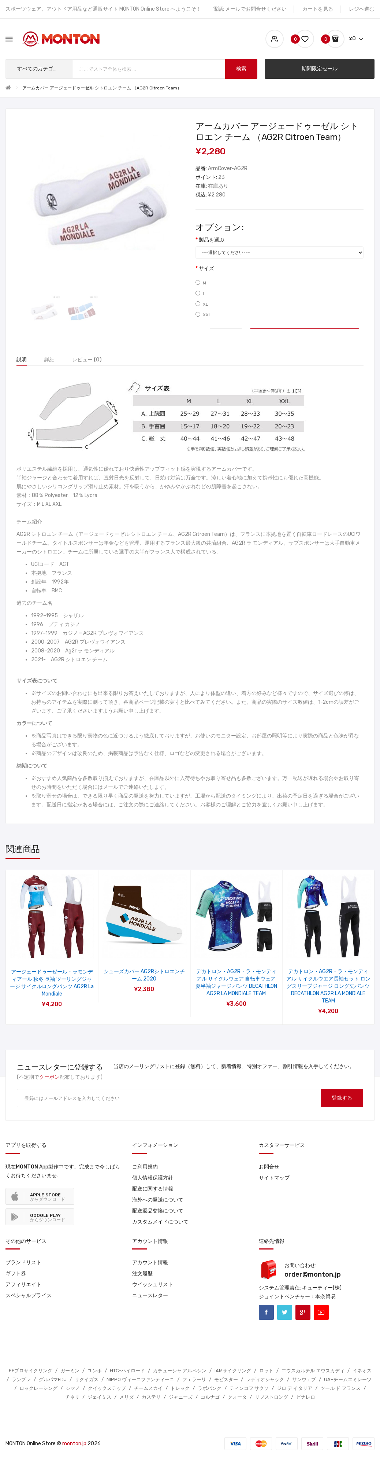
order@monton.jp (312, 1274)
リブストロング (271, 1397)
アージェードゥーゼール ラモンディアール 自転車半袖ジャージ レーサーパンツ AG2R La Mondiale (144, 978)
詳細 (49, 360)
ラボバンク (209, 1388)
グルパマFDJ (53, 1379)
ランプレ (21, 1379)
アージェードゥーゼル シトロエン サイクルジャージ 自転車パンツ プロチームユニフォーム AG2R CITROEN (52, 979)
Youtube (321, 1312)
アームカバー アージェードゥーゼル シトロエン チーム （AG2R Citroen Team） (102, 88)
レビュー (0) (87, 360)
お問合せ (269, 1167)
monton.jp (74, 1443)
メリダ (126, 1397)
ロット (266, 1370)
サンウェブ (304, 1379)
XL (201, 304)
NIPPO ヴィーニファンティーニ (140, 1379)
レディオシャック (265, 1379)
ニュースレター (150, 1295)
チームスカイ (148, 1388)
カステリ (151, 1397)
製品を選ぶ (211, 240)
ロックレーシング (38, 1388)
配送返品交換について (157, 1211)
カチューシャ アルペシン (179, 1370)
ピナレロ (305, 1397)
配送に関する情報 (152, 1189)
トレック (180, 1388)
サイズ (206, 268)
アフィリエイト (23, 1284)
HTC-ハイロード (127, 1370)
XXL (203, 314)
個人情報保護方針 (152, 1178)
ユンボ (94, 1370)
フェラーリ (194, 1379)
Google (302, 1312)
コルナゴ (210, 1397)
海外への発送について (157, 1200)
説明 (21, 360)
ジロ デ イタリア (294, 1388)
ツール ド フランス (340, 1388)
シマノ (73, 1388)
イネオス (362, 1370)
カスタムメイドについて (160, 1222)
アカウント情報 (150, 1262)
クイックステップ (107, 1388)
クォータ (237, 1397)
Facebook (266, 1312)
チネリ (72, 1397)
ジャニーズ (181, 1397)
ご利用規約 (145, 1167)
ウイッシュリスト (152, 1284)
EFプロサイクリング (30, 1370)
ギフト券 (15, 1273)
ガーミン (69, 1370)
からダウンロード (47, 1197)
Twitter (284, 1312)
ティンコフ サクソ (249, 1388)
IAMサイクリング (233, 1370)
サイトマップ (274, 1178)
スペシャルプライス (28, 1295)
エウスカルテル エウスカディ (313, 1370)
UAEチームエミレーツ (348, 1379)
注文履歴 (142, 1273)
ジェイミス (99, 1397)
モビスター (226, 1379)
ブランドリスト (23, 1262)
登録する (342, 1098)
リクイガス (86, 1379)
